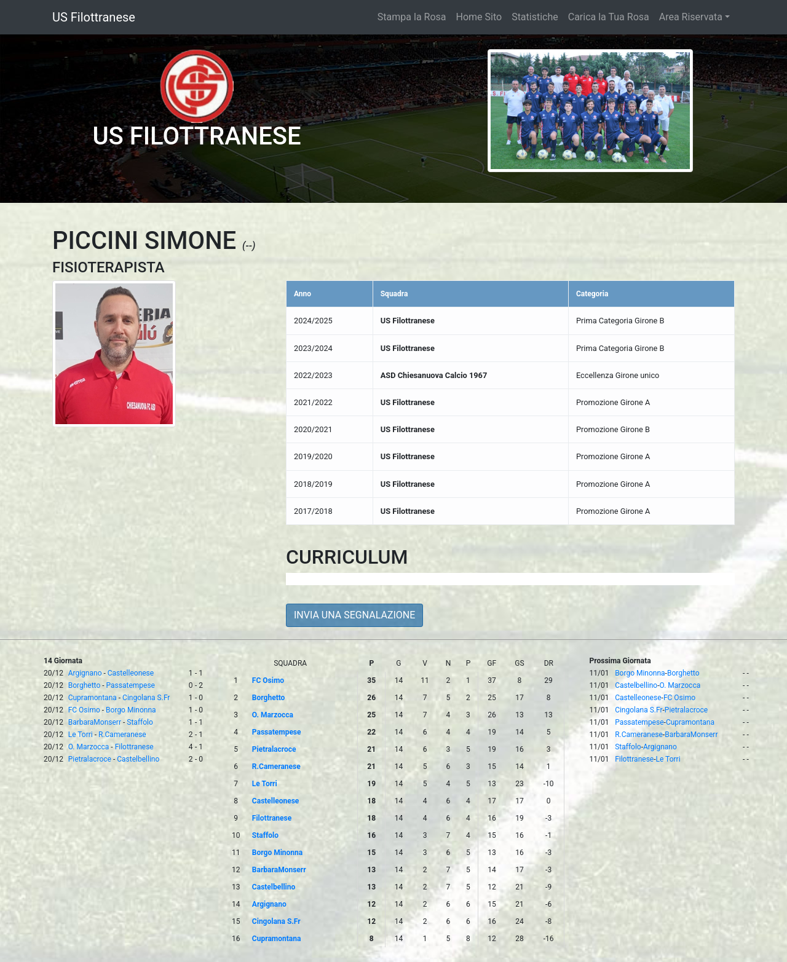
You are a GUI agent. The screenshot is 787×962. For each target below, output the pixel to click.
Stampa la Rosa (412, 17)
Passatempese (130, 685)
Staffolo (140, 722)
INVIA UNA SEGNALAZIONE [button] (354, 615)
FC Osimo (84, 710)
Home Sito (479, 17)
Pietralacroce (89, 759)
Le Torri (80, 734)
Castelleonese (131, 673)
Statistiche (535, 17)
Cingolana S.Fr (146, 697)
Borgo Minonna (131, 710)
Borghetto (84, 685)
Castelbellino (138, 759)
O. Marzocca (88, 747)
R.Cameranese (122, 734)
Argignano (85, 673)
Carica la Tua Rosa (608, 17)
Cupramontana (92, 697)
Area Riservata (690, 17)
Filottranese (134, 747)
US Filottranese (93, 17)
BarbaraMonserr (94, 722)
